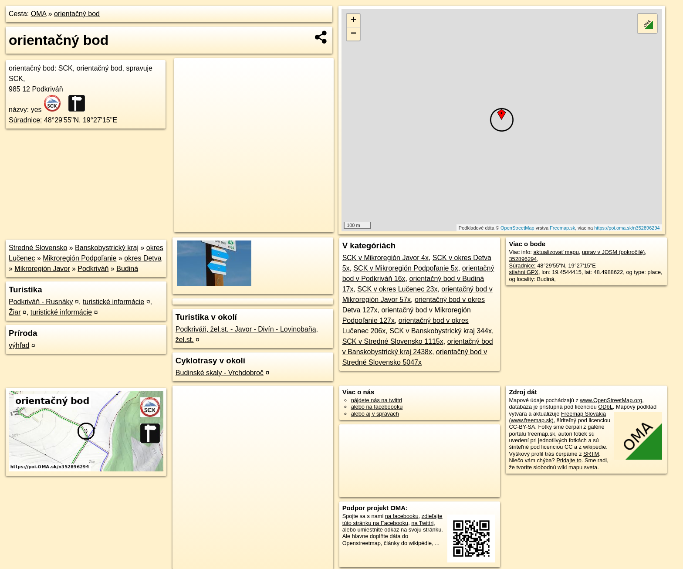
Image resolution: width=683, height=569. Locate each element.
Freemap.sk (562, 227)
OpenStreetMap (517, 227)
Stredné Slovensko (38, 247)
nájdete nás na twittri (376, 400)
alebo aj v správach (375, 413)
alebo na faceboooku (377, 406)
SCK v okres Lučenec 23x (397, 289)
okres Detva (142, 258)
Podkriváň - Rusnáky (41, 301)
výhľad (19, 345)
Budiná (127, 268)
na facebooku (402, 516)
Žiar (15, 312)
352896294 (523, 259)
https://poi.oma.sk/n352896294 (626, 227)
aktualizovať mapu (555, 252)
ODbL (605, 406)
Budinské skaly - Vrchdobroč (220, 372)
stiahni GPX (523, 272)
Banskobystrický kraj (107, 247)
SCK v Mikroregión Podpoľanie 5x (405, 268)
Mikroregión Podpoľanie (79, 258)
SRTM (591, 453)
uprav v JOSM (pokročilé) (613, 252)
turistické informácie (113, 301)
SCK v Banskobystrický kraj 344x (440, 331)
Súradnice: (25, 120)
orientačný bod (77, 13)
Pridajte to (569, 460)
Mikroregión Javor (42, 268)
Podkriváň (93, 268)
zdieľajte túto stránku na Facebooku (392, 519)
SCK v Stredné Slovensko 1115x (392, 341)
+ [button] (353, 20)
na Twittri (422, 523)
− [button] (353, 34)
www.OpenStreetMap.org (611, 400)
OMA (39, 13)
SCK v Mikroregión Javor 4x (385, 257)
